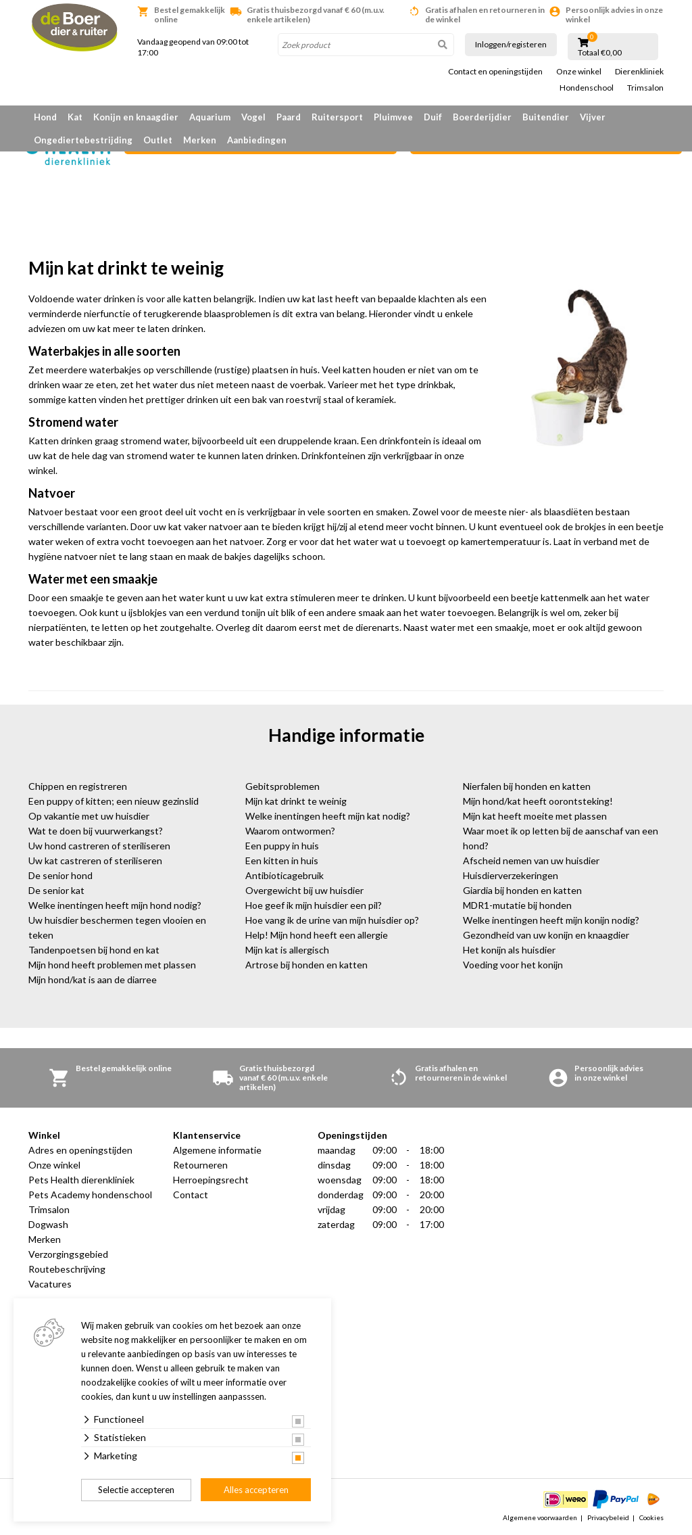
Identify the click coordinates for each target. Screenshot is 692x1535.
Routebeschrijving (66, 1269)
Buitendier (545, 117)
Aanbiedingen (257, 140)
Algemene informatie (217, 1150)
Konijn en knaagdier (135, 117)
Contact (190, 1194)
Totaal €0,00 (600, 53)
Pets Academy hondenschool (90, 1194)
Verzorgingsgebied (68, 1254)
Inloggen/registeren (511, 44)
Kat (75, 117)
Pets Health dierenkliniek (81, 1179)
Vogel (253, 117)
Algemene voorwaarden (540, 1517)
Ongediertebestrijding (83, 140)
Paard (288, 117)
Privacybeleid (608, 1517)
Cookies (651, 1517)
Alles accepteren (256, 1489)
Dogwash (48, 1224)
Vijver (593, 117)
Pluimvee (393, 117)
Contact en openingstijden (495, 72)
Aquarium (209, 117)
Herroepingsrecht (211, 1179)
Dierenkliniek (639, 72)
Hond (45, 117)
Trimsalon (645, 88)
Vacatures (50, 1284)
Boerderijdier (482, 117)
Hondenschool (587, 88)
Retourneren (200, 1165)
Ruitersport (337, 117)
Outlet (157, 140)
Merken (199, 140)
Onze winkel (578, 72)
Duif (433, 117)
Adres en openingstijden (80, 1150)
